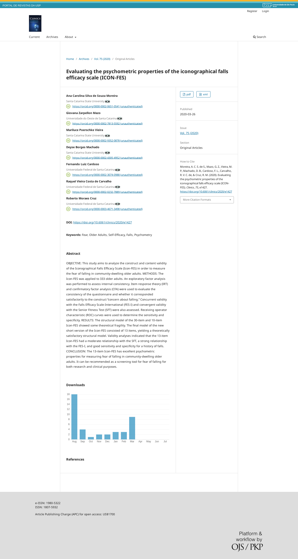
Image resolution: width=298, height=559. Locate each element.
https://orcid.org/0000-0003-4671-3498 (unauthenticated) (107, 209)
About (69, 37)
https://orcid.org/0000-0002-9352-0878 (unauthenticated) (107, 140)
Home (70, 59)
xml (205, 94)
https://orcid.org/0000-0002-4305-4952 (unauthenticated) (107, 157)
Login (265, 11)
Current (34, 37)
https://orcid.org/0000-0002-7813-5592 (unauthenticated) (107, 123)
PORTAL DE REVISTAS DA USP (22, 5)
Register (252, 11)
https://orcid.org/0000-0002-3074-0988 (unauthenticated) (107, 175)
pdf (188, 94)
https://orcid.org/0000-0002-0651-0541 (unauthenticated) (107, 106)
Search (259, 37)
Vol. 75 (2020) (102, 59)
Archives (52, 37)
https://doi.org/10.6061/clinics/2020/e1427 (102, 222)
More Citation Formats (197, 199)
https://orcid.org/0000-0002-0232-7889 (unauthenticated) (107, 192)
